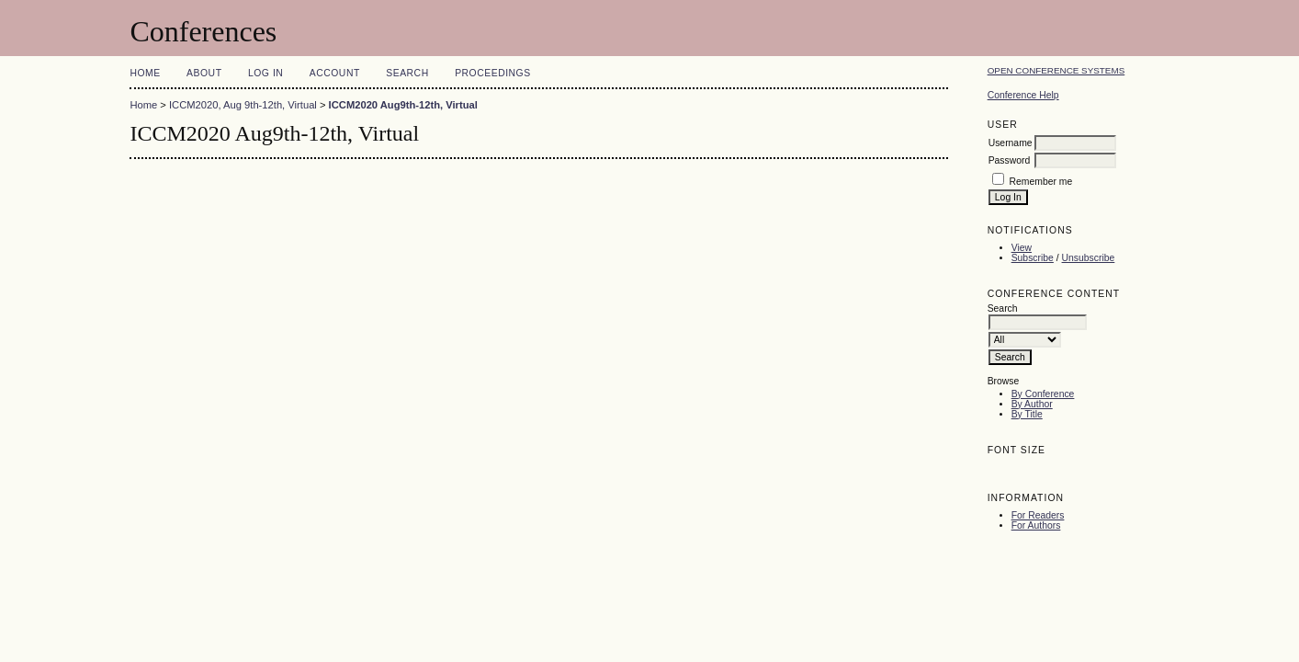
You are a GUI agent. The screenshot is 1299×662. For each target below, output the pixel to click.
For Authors (1036, 525)
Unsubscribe (1088, 258)
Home (145, 73)
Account (335, 73)
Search (407, 73)
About (203, 73)
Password (1009, 160)
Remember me (1041, 182)
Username (1010, 143)
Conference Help (1023, 95)
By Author (1032, 404)
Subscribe (1032, 258)
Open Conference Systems (1056, 70)
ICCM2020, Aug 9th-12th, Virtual (243, 104)
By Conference (1043, 394)
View (1021, 248)
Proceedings (493, 73)
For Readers (1038, 515)
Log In (265, 73)
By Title (1027, 414)
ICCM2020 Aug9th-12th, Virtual (403, 104)
